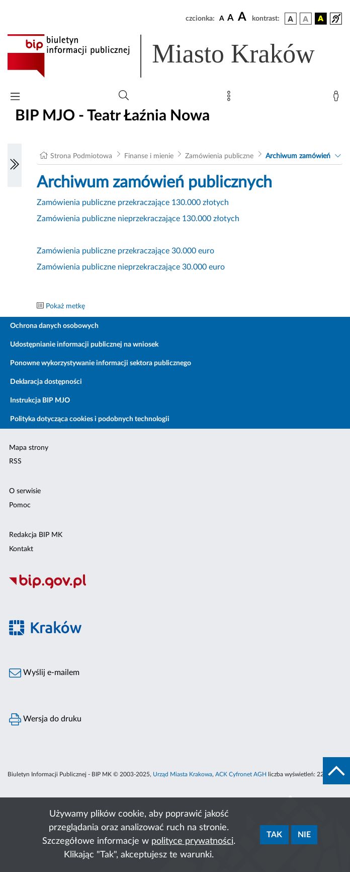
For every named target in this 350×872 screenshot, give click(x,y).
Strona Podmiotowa (81, 156)
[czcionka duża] (243, 17)
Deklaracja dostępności (46, 381)
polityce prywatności (192, 841)
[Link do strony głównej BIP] (175, 56)
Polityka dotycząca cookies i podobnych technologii (89, 419)
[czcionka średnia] (230, 18)
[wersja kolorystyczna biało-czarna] (305, 18)
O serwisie (25, 491)
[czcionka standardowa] (221, 18)
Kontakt (21, 549)
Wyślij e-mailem (44, 673)
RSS (15, 461)
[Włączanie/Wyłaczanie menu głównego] (15, 97)
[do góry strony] (336, 770)
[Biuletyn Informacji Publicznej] (175, 587)
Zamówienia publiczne (219, 156)
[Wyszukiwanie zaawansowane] (124, 96)
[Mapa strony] (231, 98)
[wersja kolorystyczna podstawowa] (290, 18)
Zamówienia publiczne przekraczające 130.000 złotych (133, 202)
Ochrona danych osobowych (54, 325)
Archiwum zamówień (298, 156)
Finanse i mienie (148, 156)
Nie (304, 835)
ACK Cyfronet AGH (241, 774)
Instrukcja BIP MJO (40, 400)
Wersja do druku (45, 719)
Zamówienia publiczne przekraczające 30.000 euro (125, 251)
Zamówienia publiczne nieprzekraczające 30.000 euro (131, 267)
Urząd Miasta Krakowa (182, 774)
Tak (274, 835)
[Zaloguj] (337, 98)
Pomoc (20, 505)
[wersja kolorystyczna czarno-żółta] (320, 18)
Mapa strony (28, 447)
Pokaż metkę (65, 306)
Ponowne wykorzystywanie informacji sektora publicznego (100, 363)
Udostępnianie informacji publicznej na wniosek (84, 344)
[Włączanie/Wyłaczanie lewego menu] (15, 165)
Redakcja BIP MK (35, 535)
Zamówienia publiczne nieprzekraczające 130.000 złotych (138, 219)
